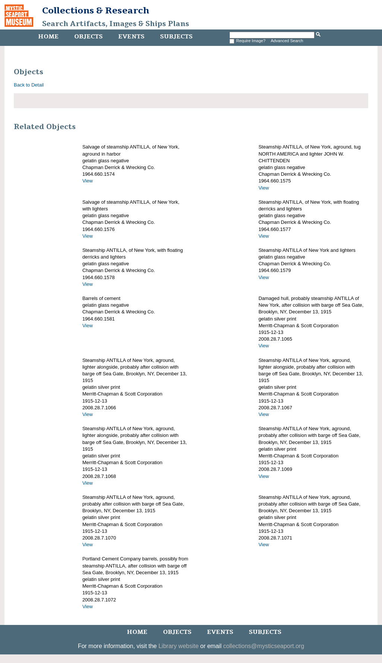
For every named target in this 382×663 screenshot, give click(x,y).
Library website (179, 646)
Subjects (176, 36)
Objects (88, 36)
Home (48, 36)
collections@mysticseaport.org (263, 646)
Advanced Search (287, 40)
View (87, 181)
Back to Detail (29, 85)
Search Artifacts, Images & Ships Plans (115, 24)
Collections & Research (95, 10)
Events (131, 36)
